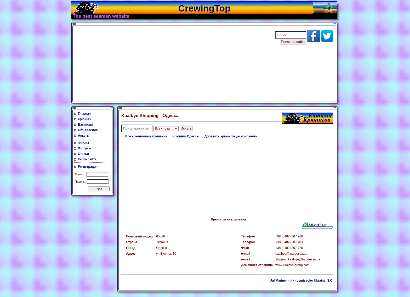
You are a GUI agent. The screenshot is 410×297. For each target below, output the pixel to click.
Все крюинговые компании (146, 136)
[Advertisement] (170, 63)
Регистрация (88, 166)
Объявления (88, 130)
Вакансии (85, 124)
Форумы (84, 148)
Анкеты (84, 135)
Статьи (83, 154)
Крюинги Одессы (186, 136)
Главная (84, 113)
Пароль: (80, 181)
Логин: (79, 174)
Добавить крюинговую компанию (230, 136)
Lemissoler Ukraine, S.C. (315, 280)
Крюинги (85, 119)
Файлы (83, 143)
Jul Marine (278, 280)
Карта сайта (87, 159)
